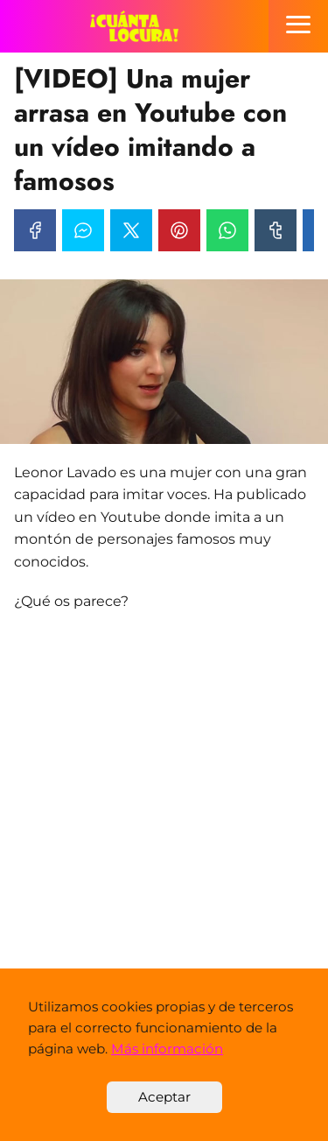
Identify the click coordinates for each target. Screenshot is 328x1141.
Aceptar (164, 1096)
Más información (167, 1048)
